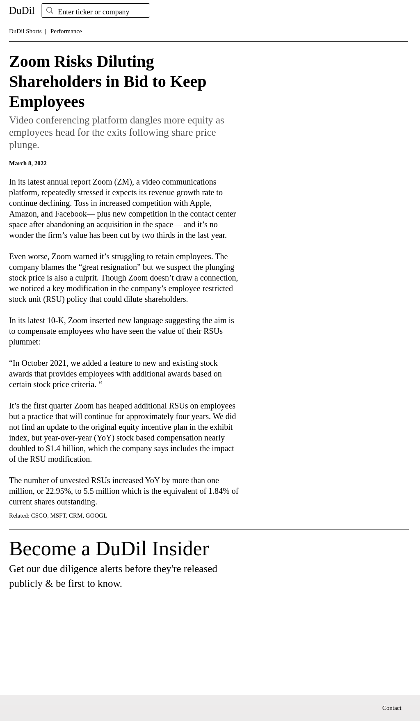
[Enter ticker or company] (95, 12)
